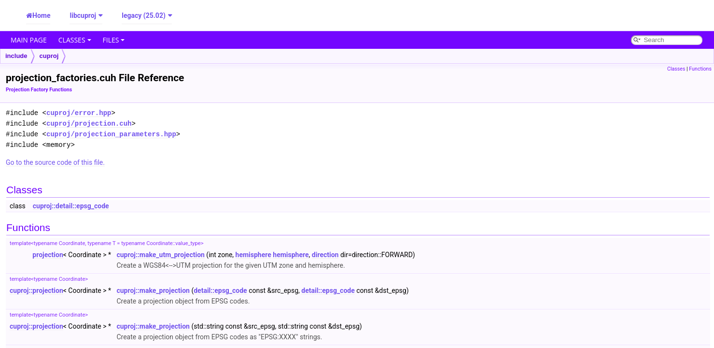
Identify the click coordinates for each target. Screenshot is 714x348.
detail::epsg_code (220, 290)
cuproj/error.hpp (78, 112)
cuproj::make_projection (153, 290)
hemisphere (253, 255)
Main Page (29, 39)
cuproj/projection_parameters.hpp (111, 134)
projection (47, 255)
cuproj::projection (36, 290)
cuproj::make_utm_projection (160, 255)
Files (114, 39)
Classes (74, 39)
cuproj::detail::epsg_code (71, 206)
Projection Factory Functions (39, 90)
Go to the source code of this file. (55, 162)
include (16, 55)
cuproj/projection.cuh (88, 123)
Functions (700, 69)
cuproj (49, 55)
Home (41, 15)
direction (325, 255)
